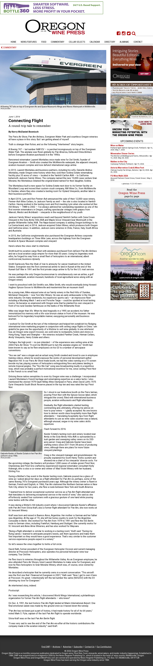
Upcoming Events (131, 141)
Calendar (95, 42)
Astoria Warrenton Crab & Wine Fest (127, 168)
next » (139, 184)
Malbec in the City (118, 161)
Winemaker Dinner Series (122, 153)
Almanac (124, 42)
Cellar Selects (77, 42)
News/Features (29, 42)
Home (13, 42)
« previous (126, 184)
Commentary (57, 42)
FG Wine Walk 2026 (119, 176)
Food (43, 42)
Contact (138, 42)
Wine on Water (117, 145)
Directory (109, 42)
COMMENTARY (8, 47)
